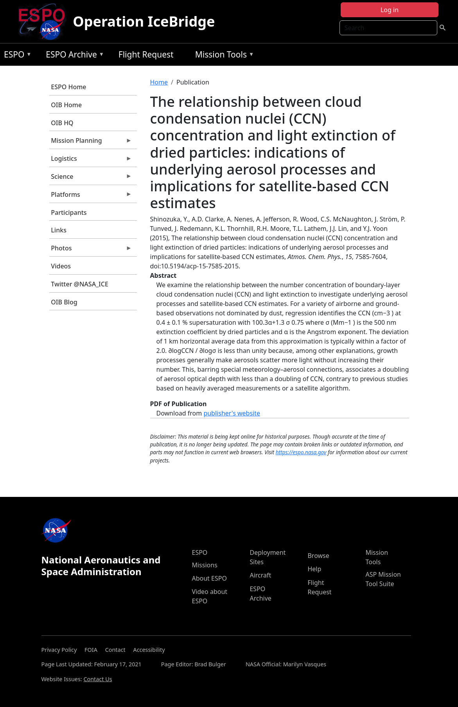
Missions (204, 565)
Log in (390, 9)
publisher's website (231, 413)
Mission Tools (222, 56)
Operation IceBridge (144, 21)
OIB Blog (64, 302)
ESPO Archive (73, 56)
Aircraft (260, 575)
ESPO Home (68, 87)
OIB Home (66, 105)
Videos (61, 266)
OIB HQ (62, 123)
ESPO (16, 56)
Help (314, 569)
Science (90, 178)
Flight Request (146, 54)
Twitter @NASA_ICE (79, 284)
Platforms (90, 196)
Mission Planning (90, 142)
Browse (318, 555)
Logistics (90, 160)
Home (159, 82)
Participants (68, 212)
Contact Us (97, 679)
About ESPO (209, 578)
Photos (90, 250)
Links (58, 230)
